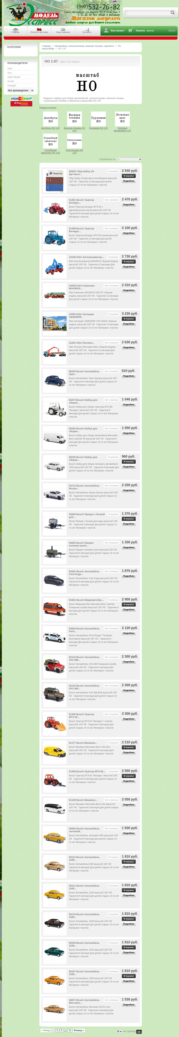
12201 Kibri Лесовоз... (82, 342)
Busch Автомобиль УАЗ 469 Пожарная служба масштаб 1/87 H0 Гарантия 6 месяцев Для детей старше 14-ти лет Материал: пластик (92, 667)
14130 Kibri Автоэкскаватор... (86, 257)
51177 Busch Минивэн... (83, 742)
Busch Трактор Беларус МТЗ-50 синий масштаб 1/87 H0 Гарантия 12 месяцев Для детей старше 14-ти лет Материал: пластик (93, 238)
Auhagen (11, 85)
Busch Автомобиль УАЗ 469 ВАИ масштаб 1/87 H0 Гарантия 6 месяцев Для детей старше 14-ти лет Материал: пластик (93, 696)
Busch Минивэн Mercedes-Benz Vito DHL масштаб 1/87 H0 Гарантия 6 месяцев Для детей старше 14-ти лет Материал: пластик (91, 750)
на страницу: (129, 1031)
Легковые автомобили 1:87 (122, 129)
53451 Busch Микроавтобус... (86, 600)
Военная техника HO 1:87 (74, 129)
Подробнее (128, 181)
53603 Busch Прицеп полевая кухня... (81, 544)
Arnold (10, 81)
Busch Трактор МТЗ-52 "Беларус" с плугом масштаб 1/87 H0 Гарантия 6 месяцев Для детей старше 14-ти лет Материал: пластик (91, 724)
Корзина (140, 30)
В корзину (129, 176)
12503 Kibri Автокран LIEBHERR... (81, 315)
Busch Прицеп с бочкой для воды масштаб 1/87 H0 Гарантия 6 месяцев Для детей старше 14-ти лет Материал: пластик (93, 524)
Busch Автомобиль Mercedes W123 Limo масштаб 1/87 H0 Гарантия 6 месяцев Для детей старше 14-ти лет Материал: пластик (91, 1010)
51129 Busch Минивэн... (83, 800)
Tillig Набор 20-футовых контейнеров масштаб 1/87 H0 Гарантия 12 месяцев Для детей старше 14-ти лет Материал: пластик (93, 181)
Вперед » (79, 1030)
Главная (46, 46)
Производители (17, 63)
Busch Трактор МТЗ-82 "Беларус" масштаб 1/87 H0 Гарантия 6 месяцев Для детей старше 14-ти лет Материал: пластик (93, 779)
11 (70, 1030)
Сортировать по (107, 159)
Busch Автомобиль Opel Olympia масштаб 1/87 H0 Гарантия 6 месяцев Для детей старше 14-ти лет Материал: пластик (93, 381)
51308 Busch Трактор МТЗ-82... (87, 771)
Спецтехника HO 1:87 (74, 151)
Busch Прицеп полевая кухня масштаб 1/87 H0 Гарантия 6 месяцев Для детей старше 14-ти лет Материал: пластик (94, 553)
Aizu (9, 73)
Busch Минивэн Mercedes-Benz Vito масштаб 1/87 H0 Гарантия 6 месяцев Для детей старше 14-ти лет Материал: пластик (93, 807)
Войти (171, 30)
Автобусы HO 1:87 (50, 128)
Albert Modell (13, 77)
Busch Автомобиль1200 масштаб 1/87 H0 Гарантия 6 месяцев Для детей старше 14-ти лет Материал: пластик (94, 867)
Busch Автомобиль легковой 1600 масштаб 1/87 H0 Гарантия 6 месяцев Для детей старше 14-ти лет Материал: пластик (93, 838)
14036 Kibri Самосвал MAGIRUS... (82, 287)
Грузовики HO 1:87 (98, 128)
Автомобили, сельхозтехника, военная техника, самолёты (84, 46)
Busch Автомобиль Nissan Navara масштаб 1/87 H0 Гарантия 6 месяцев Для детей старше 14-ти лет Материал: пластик (93, 496)
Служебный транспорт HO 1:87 (50, 151)
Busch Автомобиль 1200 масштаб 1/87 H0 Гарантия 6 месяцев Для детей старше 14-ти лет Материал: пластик (94, 896)
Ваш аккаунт (117, 30)
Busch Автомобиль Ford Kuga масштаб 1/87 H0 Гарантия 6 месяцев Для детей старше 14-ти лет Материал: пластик (94, 581)
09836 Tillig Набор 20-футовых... (81, 173)
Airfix (9, 68)
